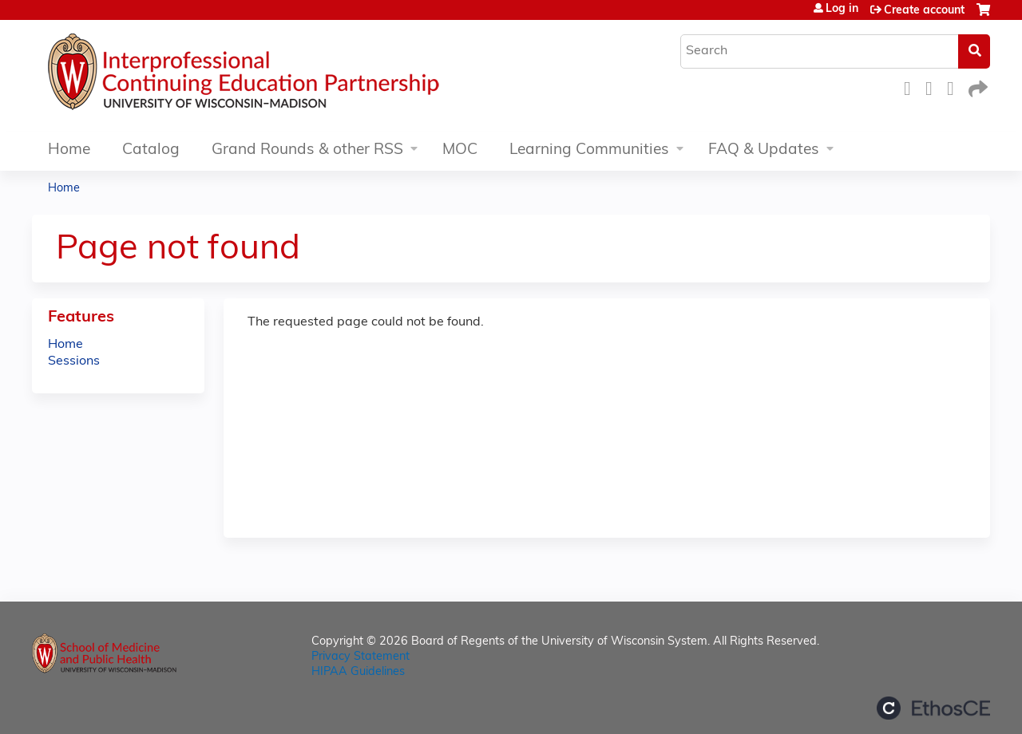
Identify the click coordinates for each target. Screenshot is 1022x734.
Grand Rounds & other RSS (307, 150)
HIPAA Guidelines (358, 672)
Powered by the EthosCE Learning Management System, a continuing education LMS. (933, 708)
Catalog (151, 150)
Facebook (912, 87)
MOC (459, 150)
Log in (842, 9)
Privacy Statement (360, 657)
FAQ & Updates (763, 150)
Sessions (74, 361)
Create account (924, 11)
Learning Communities (589, 150)
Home (69, 150)
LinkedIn (955, 87)
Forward (976, 87)
